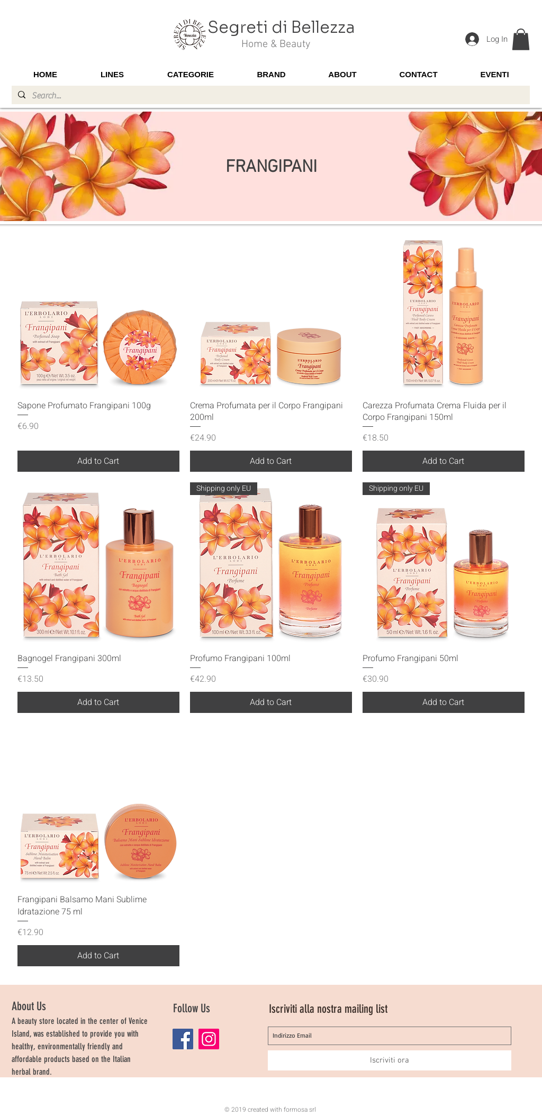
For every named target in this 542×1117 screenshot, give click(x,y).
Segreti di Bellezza (281, 27)
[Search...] (270, 96)
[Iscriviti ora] (389, 1060)
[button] (521, 39)
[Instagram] (208, 1039)
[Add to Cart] (98, 461)
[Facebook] (183, 1039)
